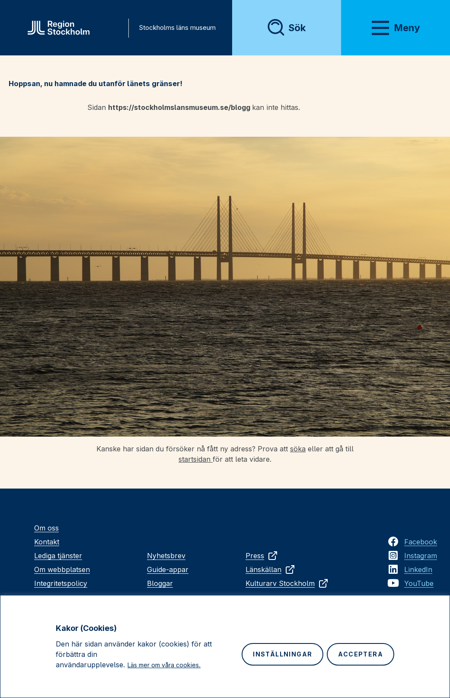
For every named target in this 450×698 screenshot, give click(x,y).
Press (262, 555)
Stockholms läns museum (177, 27)
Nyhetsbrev (166, 555)
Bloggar (160, 583)
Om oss (46, 528)
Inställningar (282, 654)
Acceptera (360, 654)
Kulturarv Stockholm (287, 583)
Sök (297, 27)
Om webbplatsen (62, 569)
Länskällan (270, 569)
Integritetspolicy (60, 583)
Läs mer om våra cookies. (164, 665)
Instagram (420, 555)
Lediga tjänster (58, 555)
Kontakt (46, 541)
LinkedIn (418, 569)
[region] (225, 646)
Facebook (420, 541)
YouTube (419, 583)
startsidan (196, 459)
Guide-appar (167, 569)
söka (298, 448)
